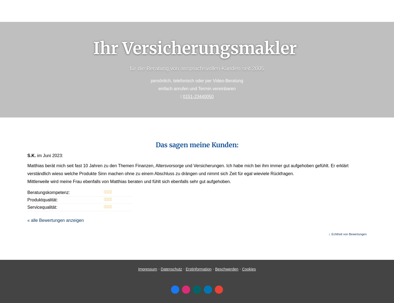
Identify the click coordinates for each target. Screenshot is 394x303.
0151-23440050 (198, 96)
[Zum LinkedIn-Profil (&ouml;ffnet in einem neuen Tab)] (208, 290)
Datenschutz (171, 269)
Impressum (147, 269)
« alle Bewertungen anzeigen (55, 220)
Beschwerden (226, 269)
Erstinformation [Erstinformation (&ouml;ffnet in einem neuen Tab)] (199, 269)
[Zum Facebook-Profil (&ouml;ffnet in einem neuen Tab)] (175, 290)
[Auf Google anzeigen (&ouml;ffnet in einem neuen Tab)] (219, 290)
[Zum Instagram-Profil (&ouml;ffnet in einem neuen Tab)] (186, 290)
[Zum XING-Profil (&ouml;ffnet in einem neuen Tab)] (197, 290)
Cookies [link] (249, 269)
